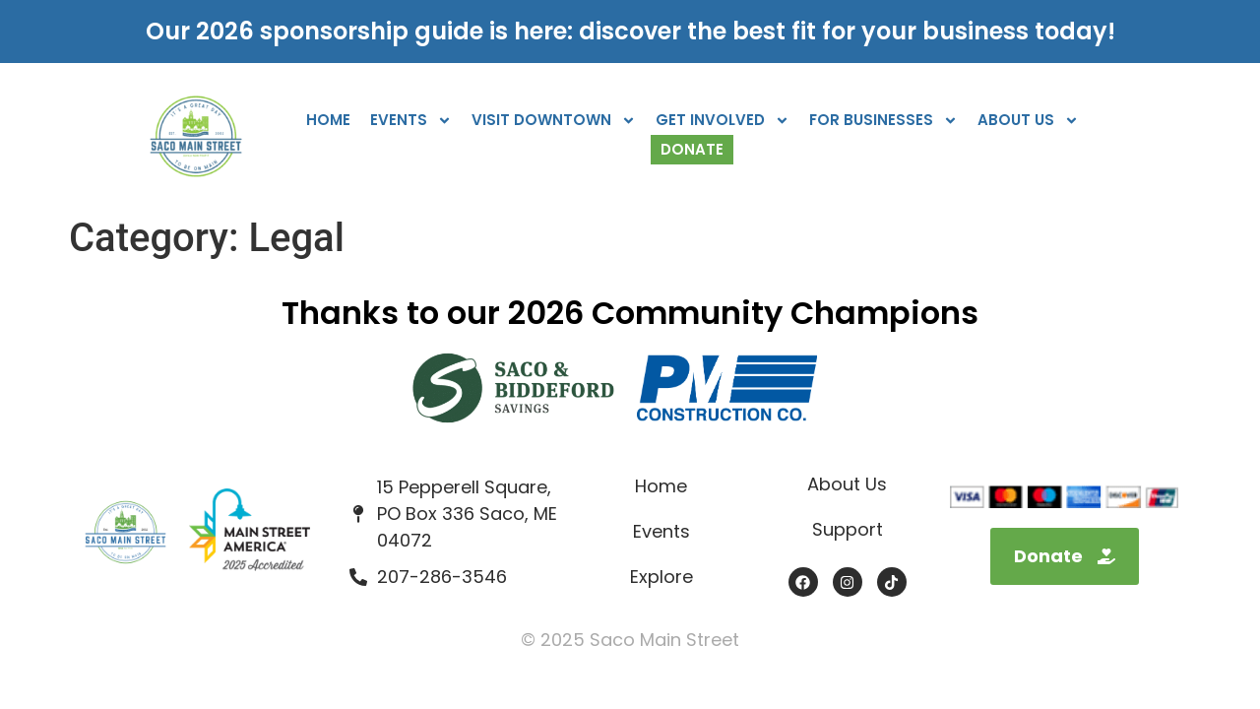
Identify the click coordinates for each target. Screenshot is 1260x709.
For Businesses (883, 120)
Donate (692, 149)
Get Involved (722, 120)
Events (411, 120)
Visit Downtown (554, 120)
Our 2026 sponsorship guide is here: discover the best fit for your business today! (630, 31)
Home (328, 119)
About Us (1028, 120)
